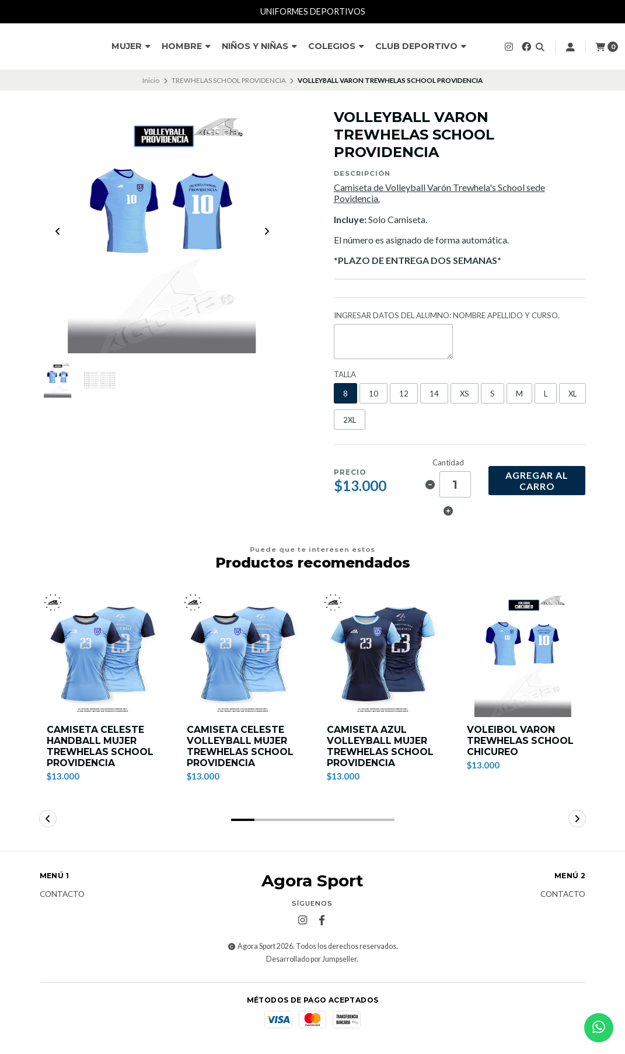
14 (434, 393)
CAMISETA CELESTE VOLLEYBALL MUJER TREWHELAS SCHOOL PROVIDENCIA (241, 746)
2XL (349, 420)
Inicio (150, 80)
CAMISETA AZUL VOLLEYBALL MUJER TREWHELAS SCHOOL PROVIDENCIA (381, 746)
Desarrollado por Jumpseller (311, 959)
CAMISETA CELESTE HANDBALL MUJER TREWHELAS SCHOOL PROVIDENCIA (101, 746)
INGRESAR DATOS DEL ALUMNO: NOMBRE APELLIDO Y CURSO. (447, 315)
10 (373, 393)
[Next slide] (266, 232)
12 (403, 393)
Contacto (62, 895)
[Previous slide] (58, 232)
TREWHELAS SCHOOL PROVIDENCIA (229, 80)
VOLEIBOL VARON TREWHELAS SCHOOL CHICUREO (521, 740)
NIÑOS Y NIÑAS (259, 46)
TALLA (345, 374)
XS (464, 393)
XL (572, 393)
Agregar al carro (536, 480)
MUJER (131, 46)
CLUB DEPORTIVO (420, 46)
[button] (242, 820)
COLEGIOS (336, 46)
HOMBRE (186, 46)
